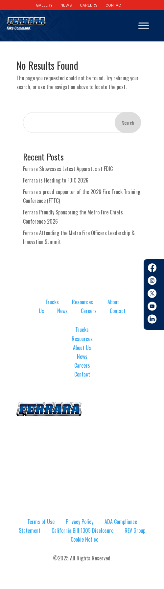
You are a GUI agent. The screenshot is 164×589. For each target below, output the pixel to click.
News (62, 311)
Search (128, 122)
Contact (118, 311)
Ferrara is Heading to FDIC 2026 (55, 180)
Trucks (52, 302)
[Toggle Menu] (143, 26)
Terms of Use (41, 522)
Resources (82, 302)
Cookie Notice (84, 539)
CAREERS (89, 5)
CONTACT (114, 5)
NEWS (66, 5)
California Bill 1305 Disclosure (82, 530)
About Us (82, 348)
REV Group (135, 530)
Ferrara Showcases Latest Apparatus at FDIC (68, 169)
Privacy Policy (79, 522)
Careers (89, 311)
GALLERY (44, 5)
